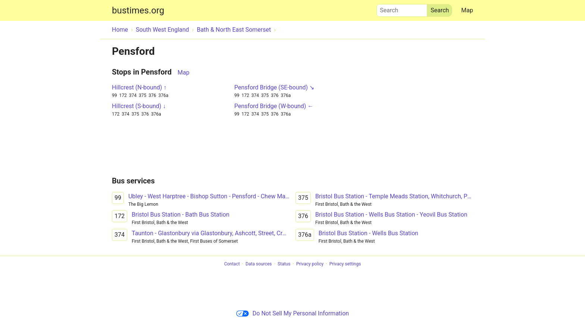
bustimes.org (138, 10)
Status (284, 264)
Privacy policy (309, 264)
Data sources (258, 264)
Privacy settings (345, 264)
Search (401, 8)
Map (467, 10)
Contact (232, 264)
